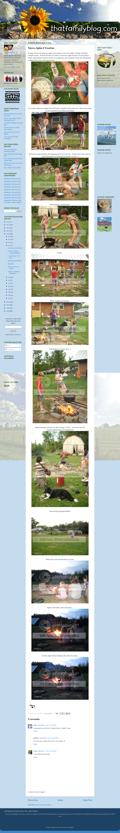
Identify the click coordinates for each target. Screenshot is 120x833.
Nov (9, 239)
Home (60, 800)
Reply (35, 731)
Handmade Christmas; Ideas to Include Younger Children (13, 201)
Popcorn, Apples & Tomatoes (14, 272)
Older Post (87, 800)
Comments (9, 349)
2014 (8, 228)
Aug (9, 277)
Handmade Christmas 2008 (12, 198)
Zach (35, 751)
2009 (8, 308)
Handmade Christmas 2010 (12, 192)
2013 (8, 231)
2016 (8, 222)
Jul (9, 280)
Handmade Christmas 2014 (12, 181)
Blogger (71, 827)
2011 (8, 302)
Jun (9, 283)
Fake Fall (11, 264)
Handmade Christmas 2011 (12, 189)
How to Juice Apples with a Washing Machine (12, 119)
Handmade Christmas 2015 (12, 178)
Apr (9, 289)
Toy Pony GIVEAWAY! (15, 248)
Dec (9, 236)
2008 (8, 311)
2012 (8, 234)
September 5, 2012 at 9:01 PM (49, 738)
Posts (7, 345)
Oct (9, 242)
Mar (9, 292)
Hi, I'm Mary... (11, 52)
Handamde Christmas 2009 (12, 195)
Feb (9, 295)
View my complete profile (12, 67)
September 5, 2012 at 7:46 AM (46, 725)
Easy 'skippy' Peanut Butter (12, 168)
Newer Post (33, 800)
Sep (9, 245)
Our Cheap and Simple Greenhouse (11, 137)
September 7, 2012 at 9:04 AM (46, 751)
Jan (9, 298)
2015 (8, 225)
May (9, 286)
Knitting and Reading (14, 261)
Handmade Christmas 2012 (12, 187)
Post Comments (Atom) (43, 805)
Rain (35, 725)
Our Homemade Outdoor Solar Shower (11, 128)
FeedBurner (17, 334)
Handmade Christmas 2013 (12, 184)
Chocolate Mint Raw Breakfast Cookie (10, 150)
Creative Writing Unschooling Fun (14, 252)
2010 (8, 305)
